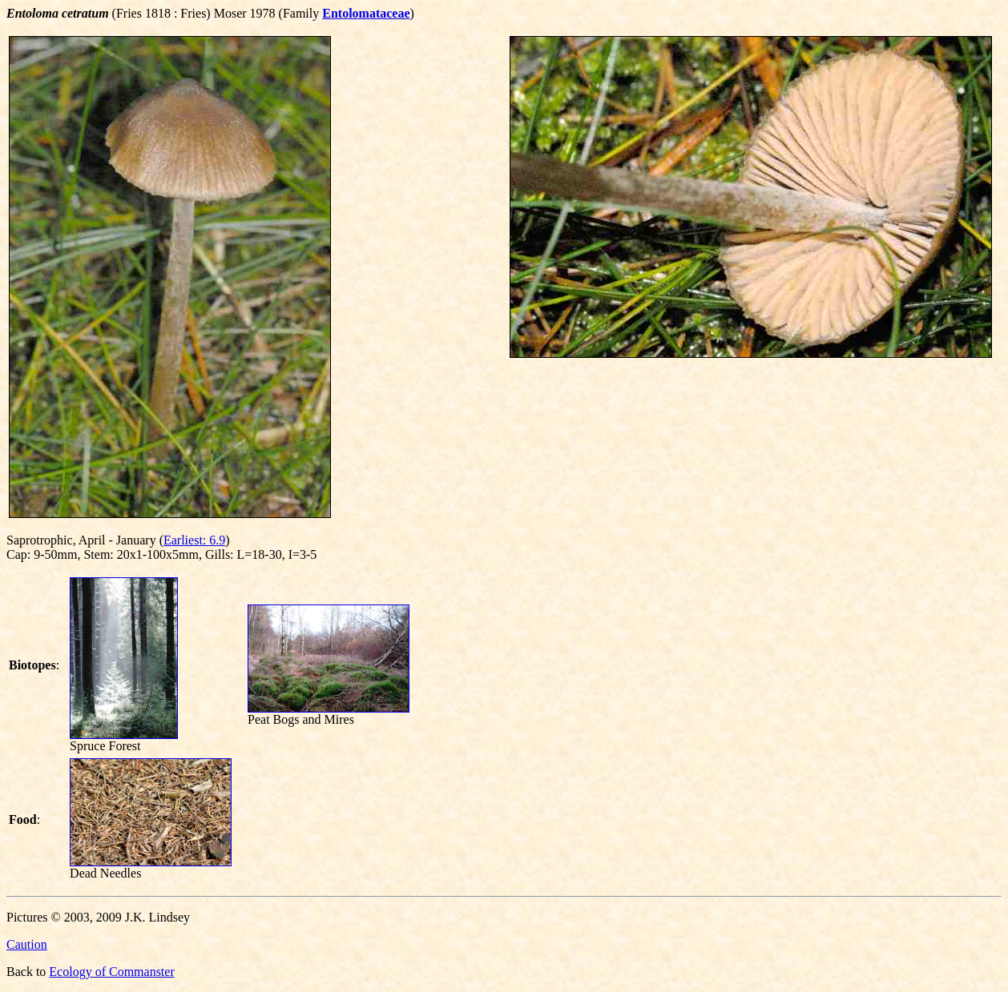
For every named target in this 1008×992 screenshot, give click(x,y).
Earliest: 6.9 (194, 540)
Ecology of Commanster (111, 971)
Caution (26, 944)
